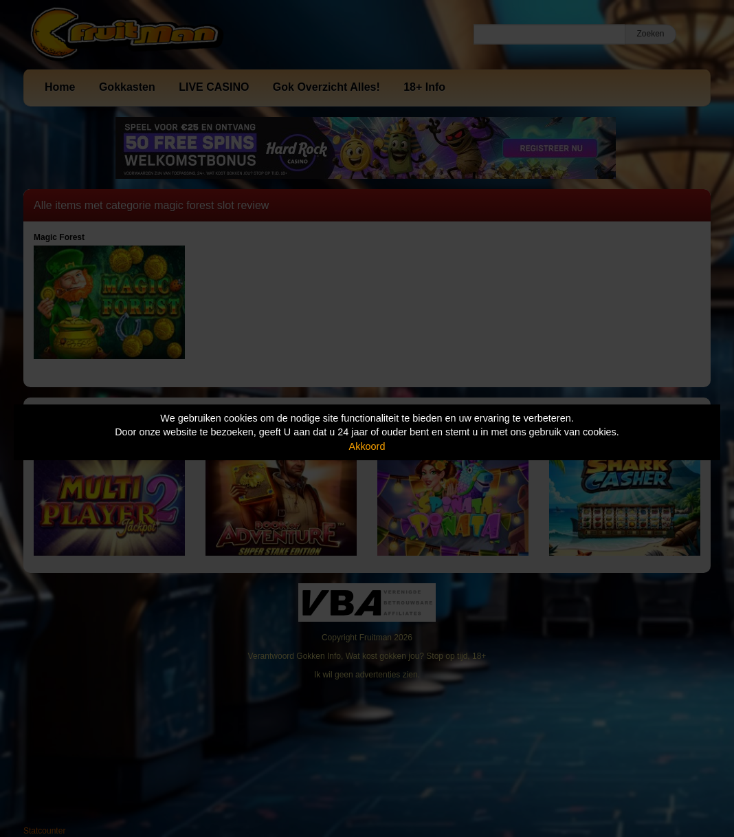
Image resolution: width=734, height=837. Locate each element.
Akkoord (367, 446)
